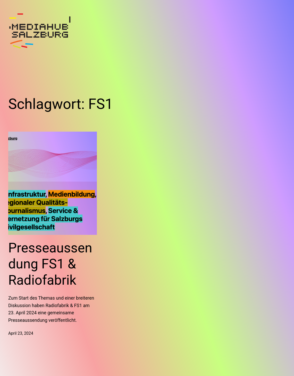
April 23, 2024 (20, 333)
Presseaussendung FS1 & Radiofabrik (50, 264)
